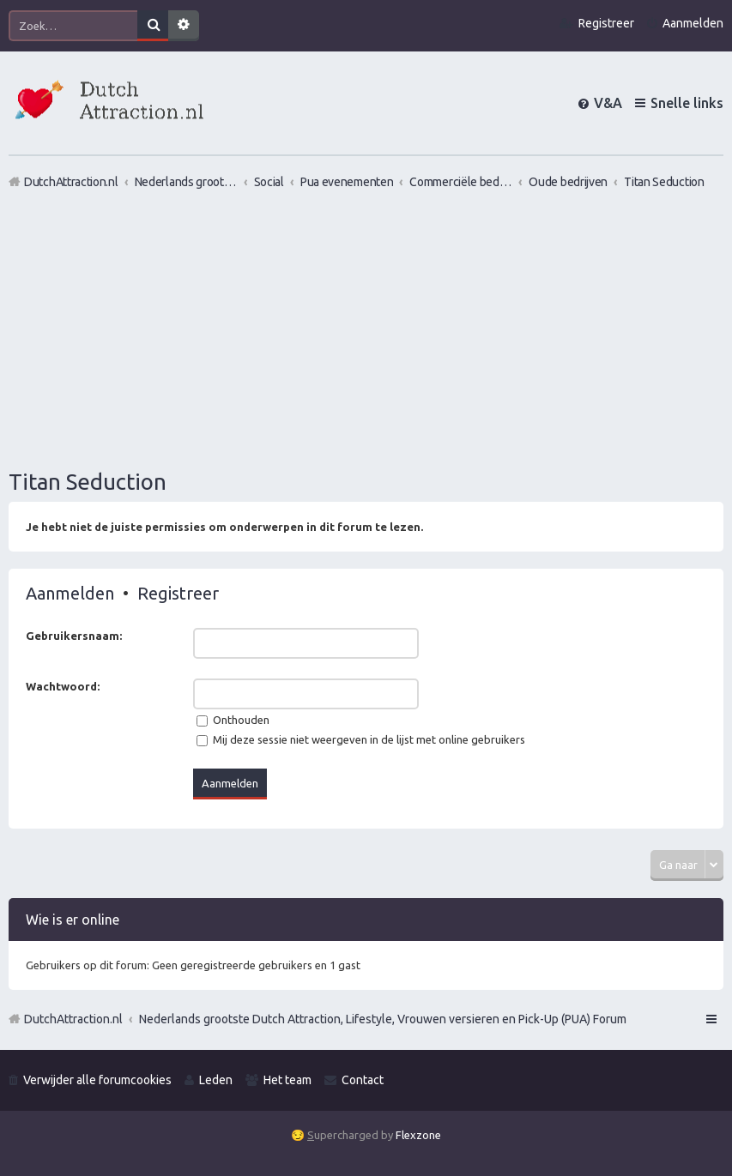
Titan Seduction (87, 481)
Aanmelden (70, 593)
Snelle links (686, 103)
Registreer (178, 593)
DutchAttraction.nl (73, 1019)
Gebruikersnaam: (74, 636)
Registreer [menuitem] (606, 23)
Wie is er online (72, 919)
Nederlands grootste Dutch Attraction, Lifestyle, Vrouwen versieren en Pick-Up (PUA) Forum (382, 1019)
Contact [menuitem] (363, 1080)
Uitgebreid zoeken (183, 25)
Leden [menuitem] (216, 1080)
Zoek (152, 25)
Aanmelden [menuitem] (692, 23)
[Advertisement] (366, 328)
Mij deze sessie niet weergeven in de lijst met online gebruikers (361, 739)
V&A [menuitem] (608, 103)
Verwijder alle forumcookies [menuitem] (97, 1080)
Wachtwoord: (63, 686)
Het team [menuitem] (287, 1080)
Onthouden (233, 720)
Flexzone (418, 1135)
